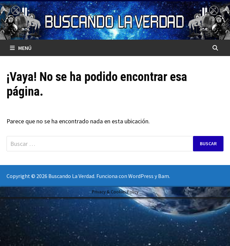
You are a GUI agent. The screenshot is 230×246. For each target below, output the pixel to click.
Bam (163, 176)
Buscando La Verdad (71, 176)
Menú (21, 47)
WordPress (141, 176)
